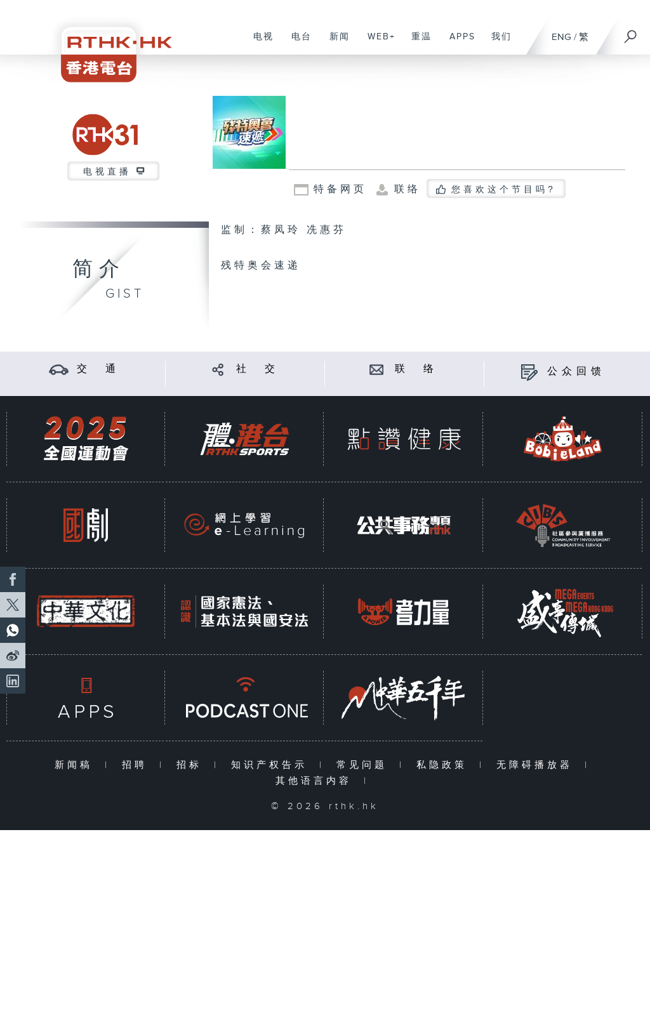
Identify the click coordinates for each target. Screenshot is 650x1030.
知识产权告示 (272, 765)
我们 (497, 43)
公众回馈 (576, 372)
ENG (561, 37)
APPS (457, 43)
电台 (297, 43)
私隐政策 (444, 765)
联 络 (416, 369)
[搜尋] (630, 32)
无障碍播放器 (537, 765)
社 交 (257, 369)
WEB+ (376, 43)
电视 (259, 43)
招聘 (137, 765)
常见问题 (364, 765)
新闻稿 (76, 765)
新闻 (335, 43)
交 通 (98, 369)
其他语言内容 (316, 781)
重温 (417, 43)
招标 (192, 765)
